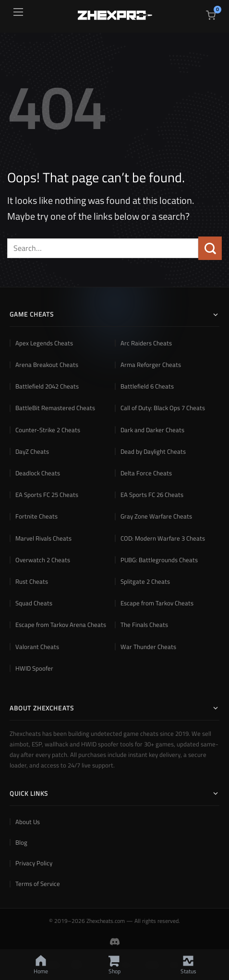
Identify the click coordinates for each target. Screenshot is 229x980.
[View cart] (210, 15)
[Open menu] (18, 12)
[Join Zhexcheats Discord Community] (114, 941)
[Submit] (210, 248)
